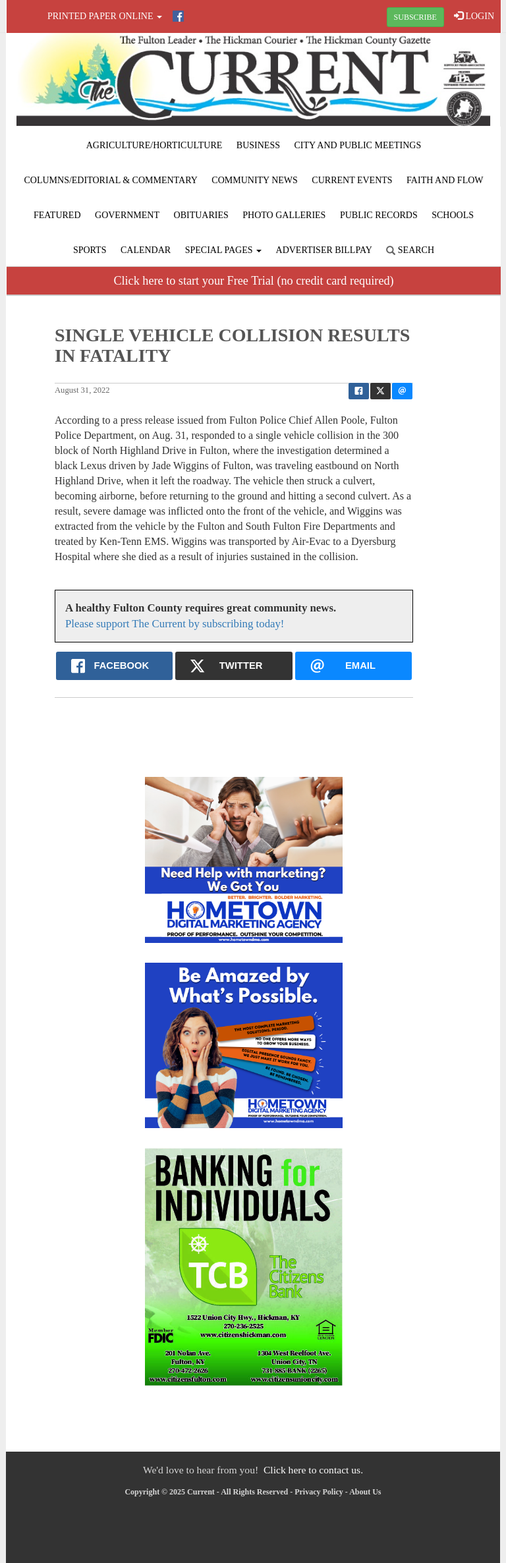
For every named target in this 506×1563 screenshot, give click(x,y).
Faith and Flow (445, 180)
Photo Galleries (283, 215)
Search (410, 250)
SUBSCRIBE (415, 17)
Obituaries (201, 215)
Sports (90, 250)
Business (258, 145)
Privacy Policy (319, 1491)
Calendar (146, 250)
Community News (254, 180)
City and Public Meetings (357, 145)
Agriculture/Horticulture (154, 145)
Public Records (379, 215)
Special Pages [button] (223, 250)
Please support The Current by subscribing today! (174, 623)
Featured (57, 215)
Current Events (352, 180)
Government (127, 215)
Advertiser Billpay (324, 250)
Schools (453, 215)
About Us (365, 1491)
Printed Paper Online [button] (104, 16)
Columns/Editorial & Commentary (110, 180)
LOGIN (474, 16)
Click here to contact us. (313, 1469)
